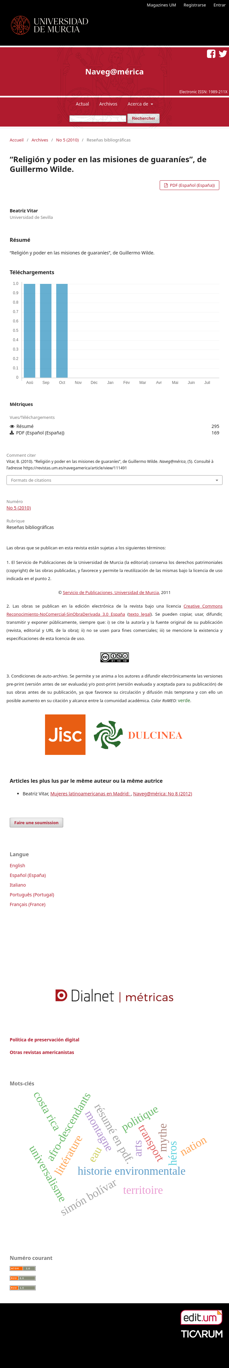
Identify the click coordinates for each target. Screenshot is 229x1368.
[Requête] (97, 118)
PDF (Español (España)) (192, 185)
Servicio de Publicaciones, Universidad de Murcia (111, 592)
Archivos (108, 104)
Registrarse (195, 5)
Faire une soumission (36, 822)
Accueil (17, 140)
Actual (82, 104)
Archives (40, 140)
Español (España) (28, 875)
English (17, 865)
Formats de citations (31, 480)
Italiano (18, 885)
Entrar (219, 5)
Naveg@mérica (114, 71)
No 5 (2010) (67, 140)
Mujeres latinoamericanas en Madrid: (90, 794)
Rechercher (143, 118)
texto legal (140, 614)
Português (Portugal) (32, 894)
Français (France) (27, 904)
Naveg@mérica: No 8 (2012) (162, 794)
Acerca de (138, 104)
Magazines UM (161, 5)
